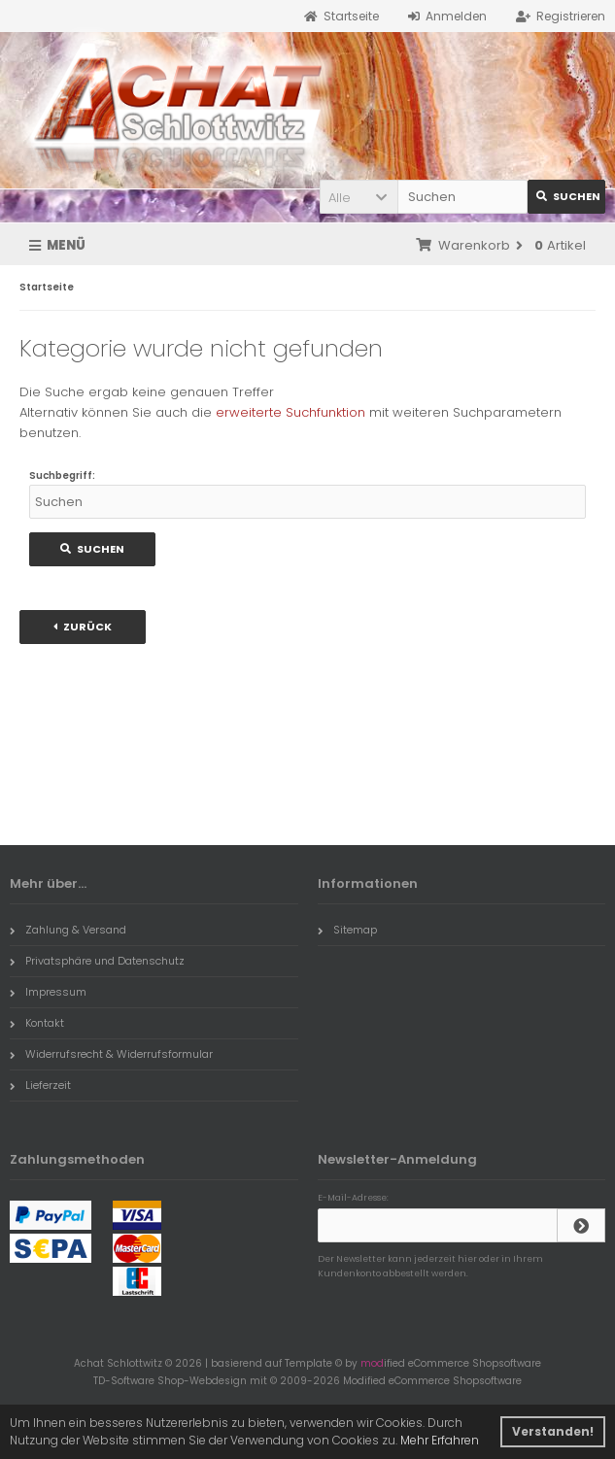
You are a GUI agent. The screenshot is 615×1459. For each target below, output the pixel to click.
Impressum (48, 992)
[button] (358, 197)
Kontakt (37, 1023)
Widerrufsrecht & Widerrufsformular (111, 1054)
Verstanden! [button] (553, 1431)
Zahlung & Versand (68, 929)
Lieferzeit (40, 1085)
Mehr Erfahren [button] (439, 1440)
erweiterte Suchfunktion (290, 412)
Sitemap (347, 929)
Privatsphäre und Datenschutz (97, 960)
